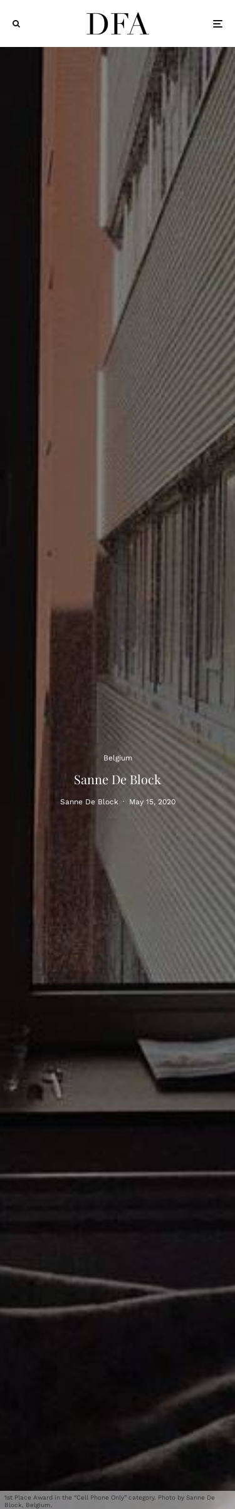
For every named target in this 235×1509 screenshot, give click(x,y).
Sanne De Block (89, 801)
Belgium (117, 757)
